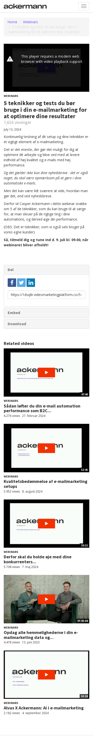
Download (17, 323)
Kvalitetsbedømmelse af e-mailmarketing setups (45, 483)
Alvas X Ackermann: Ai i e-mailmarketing (44, 708)
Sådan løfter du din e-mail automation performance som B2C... (42, 408)
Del (11, 269)
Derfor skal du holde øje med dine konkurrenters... (37, 559)
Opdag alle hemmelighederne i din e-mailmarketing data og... (41, 635)
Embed (14, 312)
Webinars (30, 22)
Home (12, 22)
